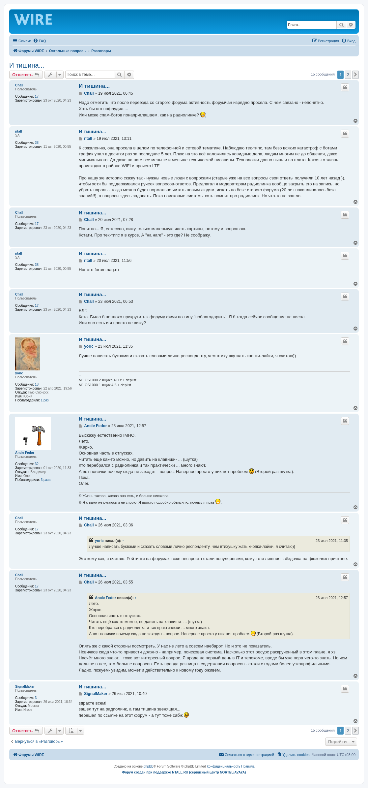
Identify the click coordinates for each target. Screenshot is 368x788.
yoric (19, 373)
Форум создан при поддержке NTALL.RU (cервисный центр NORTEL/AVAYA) (184, 772)
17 (37, 96)
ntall (18, 131)
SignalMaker (25, 686)
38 (37, 142)
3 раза (46, 480)
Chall (19, 85)
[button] (355, 75)
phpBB (149, 766)
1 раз (45, 400)
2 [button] (348, 75)
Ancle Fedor (24, 453)
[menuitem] (39, 41)
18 (37, 384)
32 (37, 464)
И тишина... (26, 65)
